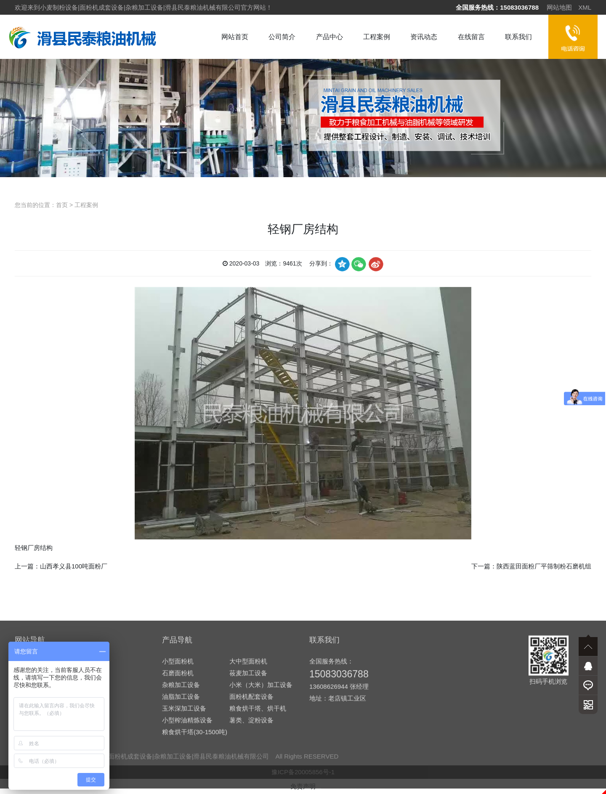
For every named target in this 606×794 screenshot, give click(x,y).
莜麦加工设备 (248, 742)
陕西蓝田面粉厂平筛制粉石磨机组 (544, 566)
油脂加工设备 (181, 766)
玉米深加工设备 (184, 777)
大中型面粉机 (248, 730)
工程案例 (376, 36)
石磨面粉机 (178, 742)
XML (584, 7)
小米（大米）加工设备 (260, 754)
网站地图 (559, 7)
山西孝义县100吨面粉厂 (73, 566)
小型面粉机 (178, 730)
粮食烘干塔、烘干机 (257, 777)
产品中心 (329, 36)
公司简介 (281, 36)
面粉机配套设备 (251, 766)
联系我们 (518, 36)
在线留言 (471, 36)
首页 (62, 205)
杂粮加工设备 (181, 754)
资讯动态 (423, 36)
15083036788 (519, 7)
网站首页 (234, 36)
